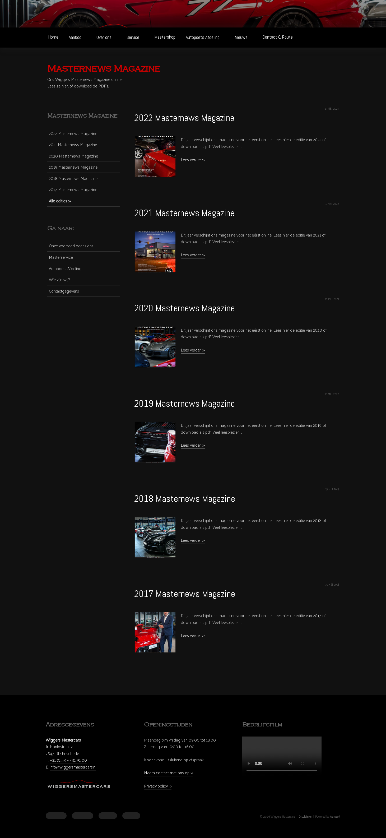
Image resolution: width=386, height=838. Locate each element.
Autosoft (335, 816)
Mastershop (164, 37)
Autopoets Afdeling (206, 37)
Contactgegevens (64, 291)
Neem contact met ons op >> (168, 772)
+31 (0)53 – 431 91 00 (68, 760)
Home (53, 37)
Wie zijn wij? (59, 279)
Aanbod (78, 37)
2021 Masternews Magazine (184, 213)
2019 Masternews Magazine (184, 403)
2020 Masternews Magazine (184, 308)
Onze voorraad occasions (71, 245)
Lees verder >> (193, 159)
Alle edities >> (60, 201)
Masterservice (61, 257)
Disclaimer (305, 816)
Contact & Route (278, 37)
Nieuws (244, 37)
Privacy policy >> (157, 786)
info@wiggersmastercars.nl (73, 767)
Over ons (107, 37)
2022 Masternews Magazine (184, 118)
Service (136, 37)
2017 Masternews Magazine (184, 594)
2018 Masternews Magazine (184, 499)
